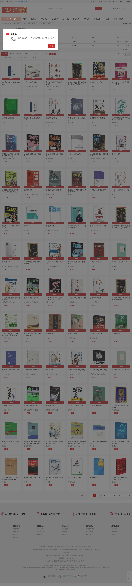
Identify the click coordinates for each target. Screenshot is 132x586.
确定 (51, 46)
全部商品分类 (9, 19)
